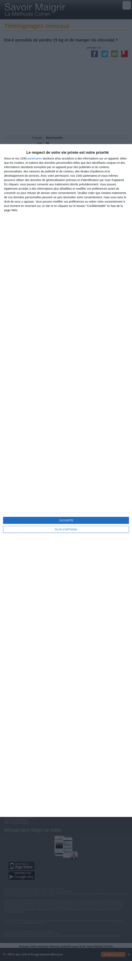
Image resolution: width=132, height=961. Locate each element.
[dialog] (66, 480)
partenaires (35, 158)
